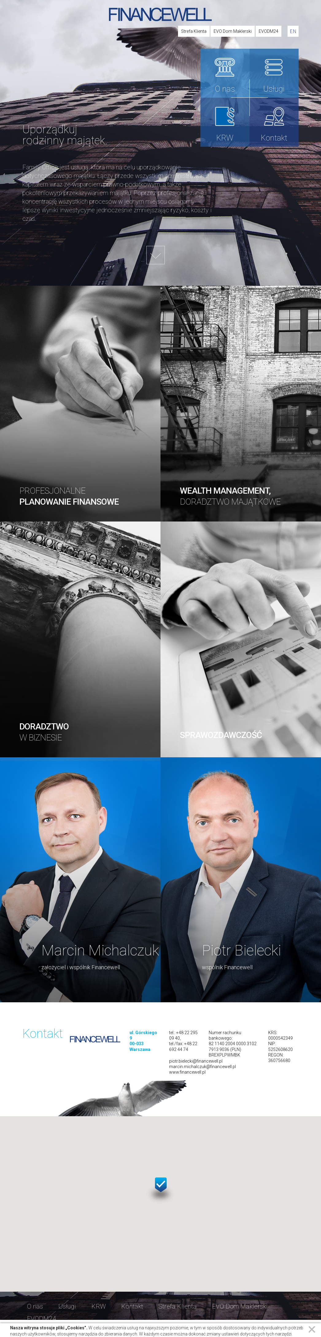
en (293, 31)
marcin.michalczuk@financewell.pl (202, 1066)
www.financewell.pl (187, 1072)
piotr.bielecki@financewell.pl (195, 1061)
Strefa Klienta (194, 31)
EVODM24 (268, 31)
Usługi (273, 89)
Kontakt (274, 138)
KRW (225, 138)
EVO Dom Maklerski (233, 31)
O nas (225, 89)
